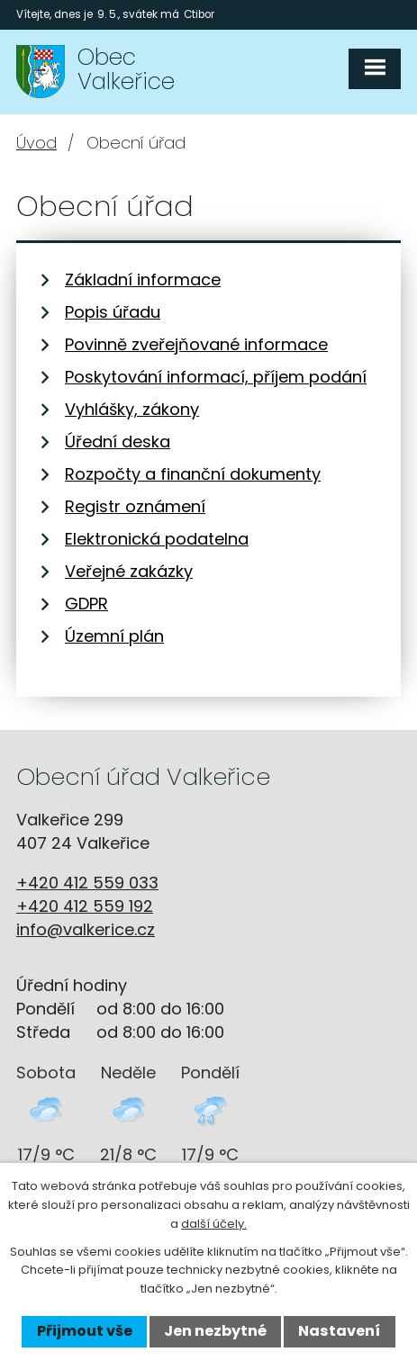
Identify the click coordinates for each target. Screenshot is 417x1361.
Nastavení (339, 1330)
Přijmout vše (84, 1330)
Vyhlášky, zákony (132, 409)
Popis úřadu (112, 312)
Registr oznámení (135, 506)
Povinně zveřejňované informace (196, 344)
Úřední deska (117, 441)
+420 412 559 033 (87, 882)
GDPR (86, 603)
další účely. (214, 1223)
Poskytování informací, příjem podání (216, 376)
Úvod (36, 142)
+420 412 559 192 (84, 906)
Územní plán (114, 636)
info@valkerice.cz (85, 929)
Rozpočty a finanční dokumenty (193, 474)
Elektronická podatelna (157, 538)
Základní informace (143, 279)
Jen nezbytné (215, 1330)
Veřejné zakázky (129, 571)
